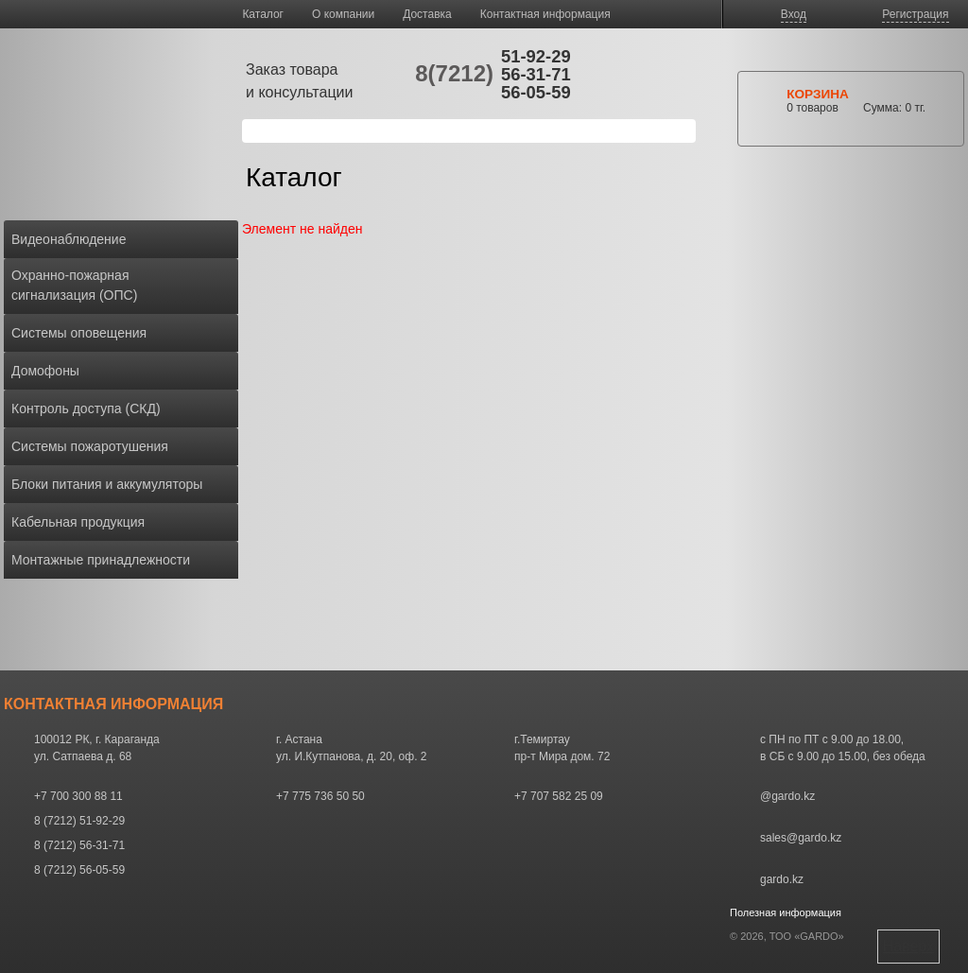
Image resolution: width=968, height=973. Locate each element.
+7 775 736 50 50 (320, 796)
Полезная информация (785, 912)
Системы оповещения (79, 332)
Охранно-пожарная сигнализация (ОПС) (74, 285)
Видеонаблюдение (68, 239)
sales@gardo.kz (800, 837)
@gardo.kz (787, 796)
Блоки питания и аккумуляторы (106, 484)
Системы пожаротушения (89, 446)
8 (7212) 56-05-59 (79, 870)
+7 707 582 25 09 (558, 796)
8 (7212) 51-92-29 (79, 820)
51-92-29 (536, 56)
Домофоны (45, 370)
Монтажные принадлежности (100, 559)
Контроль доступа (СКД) (86, 408)
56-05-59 (536, 92)
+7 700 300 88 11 (78, 796)
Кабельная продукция (78, 522)
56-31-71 (536, 74)
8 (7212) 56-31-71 (79, 845)
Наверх (908, 946)
